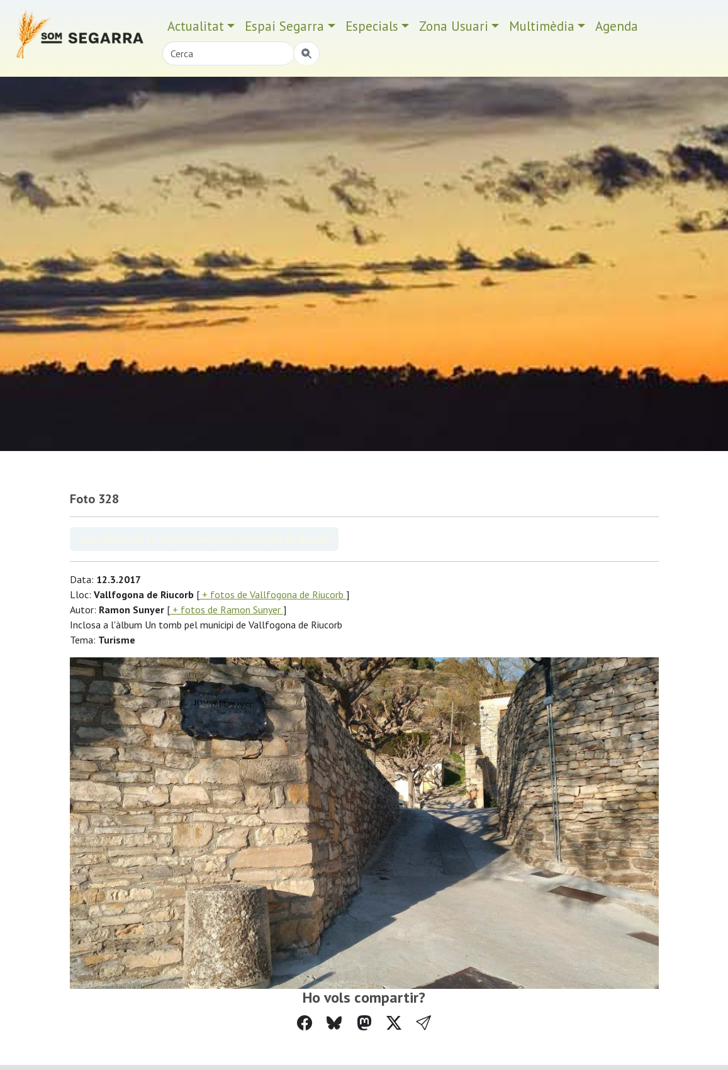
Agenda (616, 26)
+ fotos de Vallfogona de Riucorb (272, 594)
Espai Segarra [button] (284, 26)
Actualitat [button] (195, 26)
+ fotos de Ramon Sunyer (226, 609)
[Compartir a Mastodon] (364, 1023)
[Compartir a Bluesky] (334, 1023)
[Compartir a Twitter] (393, 1023)
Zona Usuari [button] (453, 26)
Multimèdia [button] (541, 26)
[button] (423, 1023)
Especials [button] (371, 26)
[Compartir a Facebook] (304, 1023)
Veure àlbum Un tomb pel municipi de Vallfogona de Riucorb (204, 539)
